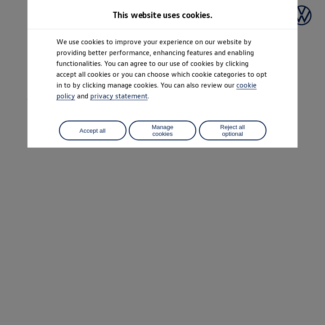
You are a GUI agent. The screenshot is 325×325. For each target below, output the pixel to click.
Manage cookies (162, 130)
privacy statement (119, 95)
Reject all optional (232, 130)
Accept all (93, 130)
